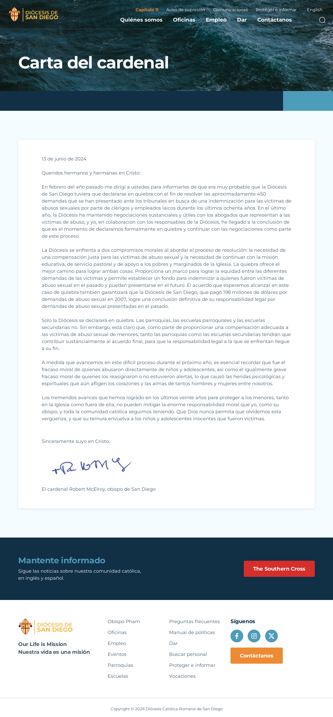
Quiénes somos (141, 20)
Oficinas (184, 20)
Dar (242, 20)
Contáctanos (274, 20)
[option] (314, 10)
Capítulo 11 (147, 9)
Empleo (216, 20)
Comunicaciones (230, 9)
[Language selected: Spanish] (314, 10)
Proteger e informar (276, 9)
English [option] (315, 9)
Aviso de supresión (185, 9)
